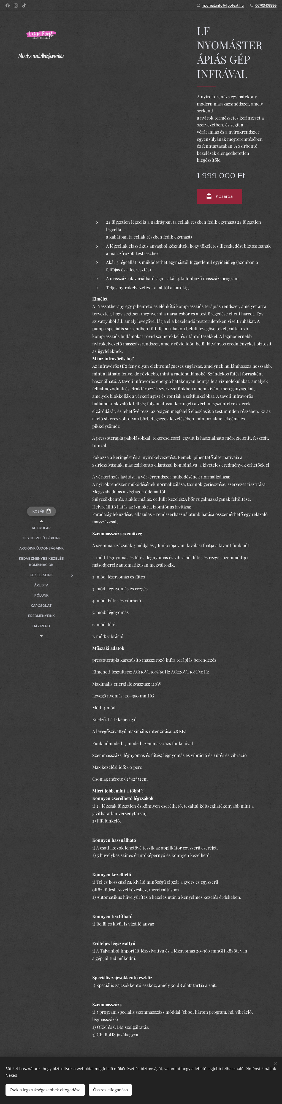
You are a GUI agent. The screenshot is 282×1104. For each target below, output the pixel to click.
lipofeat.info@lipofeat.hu (223, 5)
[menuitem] (41, 528)
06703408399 (265, 5)
